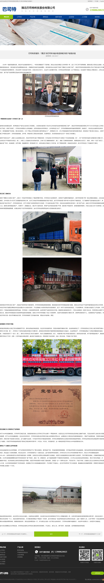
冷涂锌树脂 (20, 554)
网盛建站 (53, 579)
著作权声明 (59, 579)
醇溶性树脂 (20, 550)
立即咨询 (97, 573)
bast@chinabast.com (45, 560)
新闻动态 (45, 17)
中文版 (96, 1)
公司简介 (19, 17)
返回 (51, 534)
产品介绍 (32, 17)
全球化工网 (43, 579)
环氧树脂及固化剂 (22, 552)
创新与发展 (58, 17)
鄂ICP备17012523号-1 (69, 579)
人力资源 (84, 17)
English (102, 1)
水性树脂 (20, 557)
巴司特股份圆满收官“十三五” (92, 534)
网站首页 (6, 17)
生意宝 (49, 579)
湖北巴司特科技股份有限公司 (13, 1)
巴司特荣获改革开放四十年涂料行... (17, 534)
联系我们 (90, 1)
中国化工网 (36, 579)
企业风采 (71, 17)
